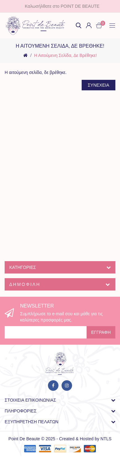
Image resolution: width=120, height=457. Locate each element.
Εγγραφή (101, 332)
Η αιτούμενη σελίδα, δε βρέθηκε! (65, 55)
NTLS (106, 438)
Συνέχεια (98, 85)
